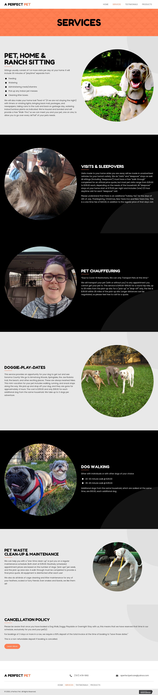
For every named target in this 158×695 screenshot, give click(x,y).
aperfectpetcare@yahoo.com (134, 675)
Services (69, 685)
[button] (12, 646)
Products (95, 685)
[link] (105, 4)
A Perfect (17, 4)
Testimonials (82, 685)
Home (60, 685)
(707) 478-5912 (81, 675)
